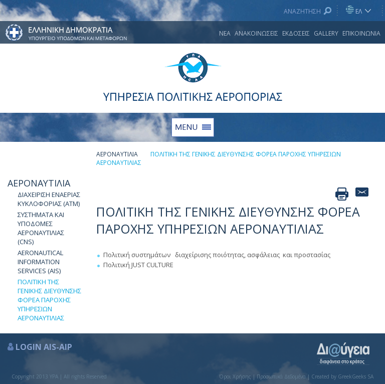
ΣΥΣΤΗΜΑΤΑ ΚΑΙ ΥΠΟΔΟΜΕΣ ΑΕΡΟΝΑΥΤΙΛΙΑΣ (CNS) (41, 228)
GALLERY (326, 33)
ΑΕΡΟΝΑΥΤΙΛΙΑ (39, 183)
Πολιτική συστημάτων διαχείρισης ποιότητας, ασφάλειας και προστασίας (216, 254)
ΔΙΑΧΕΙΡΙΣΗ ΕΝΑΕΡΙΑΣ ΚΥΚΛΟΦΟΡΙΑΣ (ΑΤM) (49, 199)
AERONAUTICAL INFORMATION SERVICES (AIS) (40, 261)
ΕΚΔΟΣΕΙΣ (296, 33)
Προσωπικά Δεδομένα (281, 376)
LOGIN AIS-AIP (44, 346)
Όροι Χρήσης (235, 376)
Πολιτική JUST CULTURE (138, 264)
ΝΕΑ (225, 33)
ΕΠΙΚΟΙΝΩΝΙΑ (361, 33)
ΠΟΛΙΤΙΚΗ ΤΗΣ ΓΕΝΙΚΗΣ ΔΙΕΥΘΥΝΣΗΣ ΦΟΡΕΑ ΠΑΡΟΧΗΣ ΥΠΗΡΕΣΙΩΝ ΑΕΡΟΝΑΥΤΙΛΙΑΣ (49, 299)
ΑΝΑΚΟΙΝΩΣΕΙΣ (256, 33)
